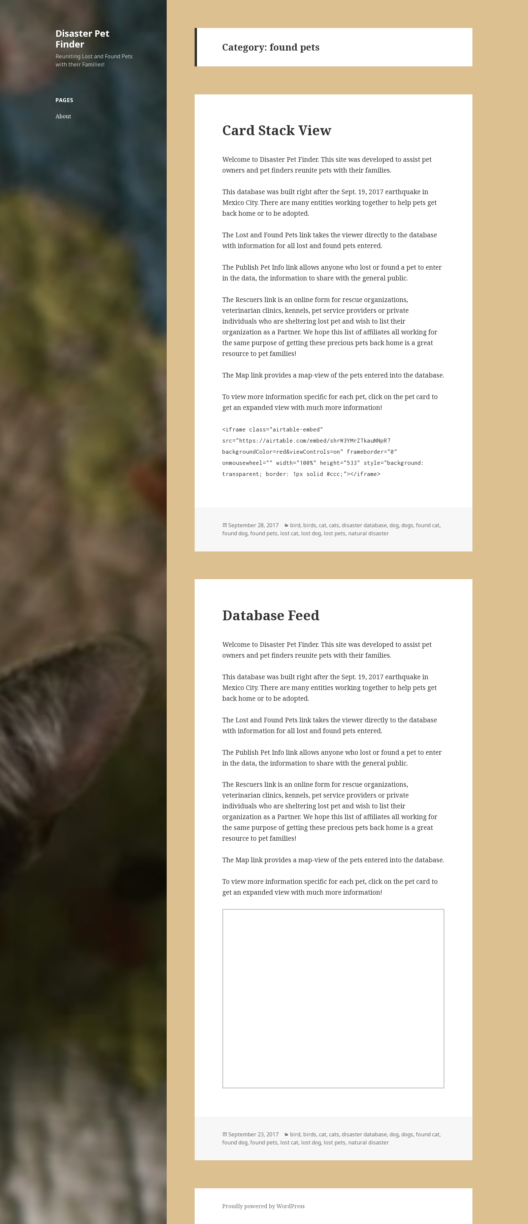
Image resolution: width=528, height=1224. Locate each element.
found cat (427, 525)
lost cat (289, 533)
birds (309, 525)
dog (394, 525)
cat (322, 525)
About (63, 116)
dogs (407, 525)
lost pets (334, 533)
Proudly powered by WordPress (263, 1206)
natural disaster (368, 533)
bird (295, 525)
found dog (235, 533)
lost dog (311, 533)
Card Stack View (276, 130)
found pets (263, 533)
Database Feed (271, 615)
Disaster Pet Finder (82, 38)
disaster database (364, 525)
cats (334, 525)
